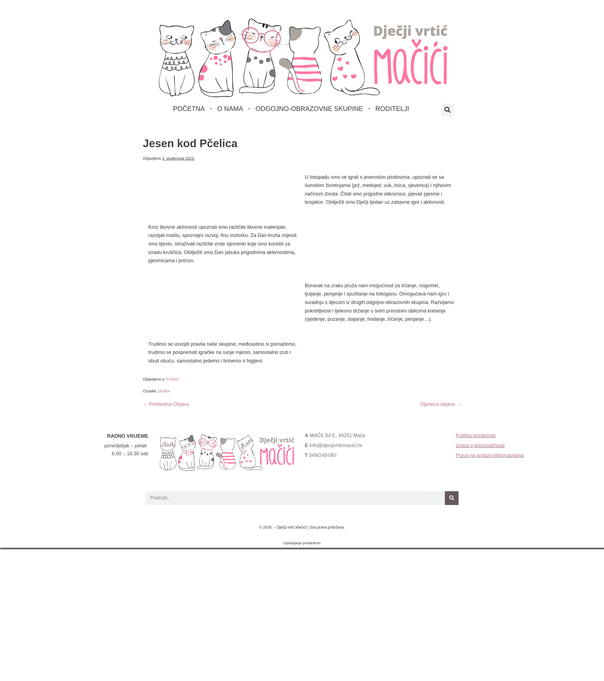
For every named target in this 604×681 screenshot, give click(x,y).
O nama (230, 108)
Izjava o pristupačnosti (480, 445)
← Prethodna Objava (166, 404)
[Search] (452, 498)
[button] (447, 110)
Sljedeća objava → (440, 404)
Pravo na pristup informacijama (490, 455)
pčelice (164, 391)
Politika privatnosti (476, 435)
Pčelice (172, 379)
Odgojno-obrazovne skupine (309, 108)
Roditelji (392, 108)
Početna (189, 108)
